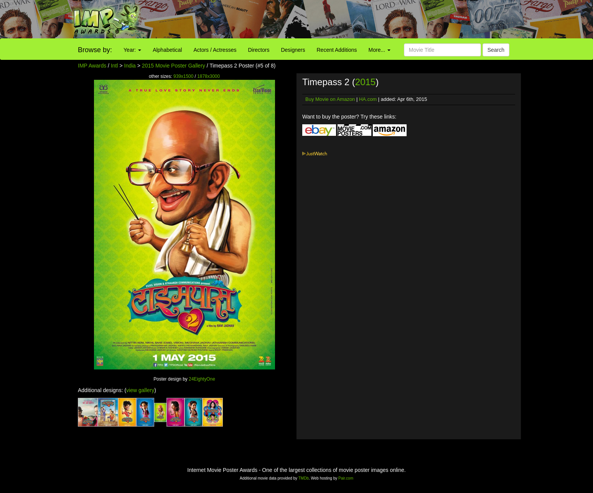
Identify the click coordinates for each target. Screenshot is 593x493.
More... (379, 50)
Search (496, 50)
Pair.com (345, 478)
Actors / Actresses (214, 50)
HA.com (368, 99)
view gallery (140, 390)
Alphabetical (167, 50)
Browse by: (95, 50)
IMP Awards (92, 66)
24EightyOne (202, 379)
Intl (114, 66)
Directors (258, 50)
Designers (293, 50)
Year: (132, 50)
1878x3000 (208, 76)
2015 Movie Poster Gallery (173, 66)
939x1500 (183, 76)
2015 (365, 82)
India (130, 66)
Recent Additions (337, 50)
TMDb (303, 478)
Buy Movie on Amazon (330, 99)
